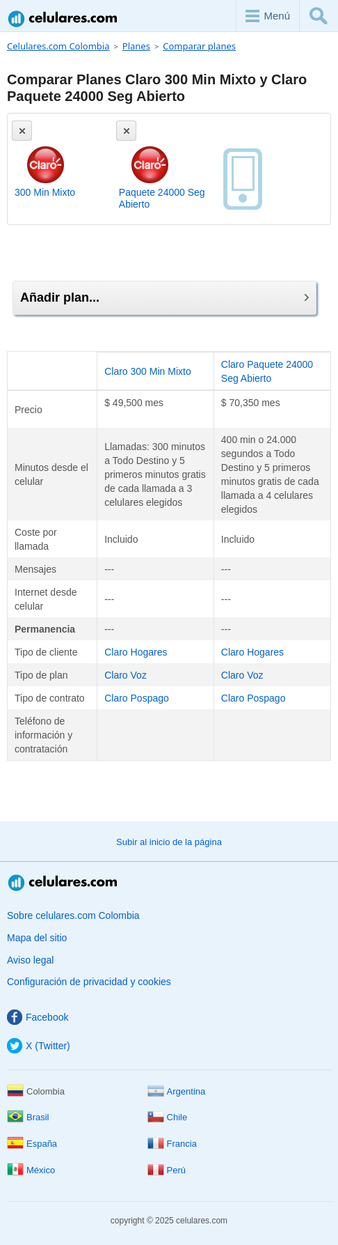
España (32, 1143)
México (31, 1170)
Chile (167, 1117)
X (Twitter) (38, 1045)
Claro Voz (125, 675)
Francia (172, 1143)
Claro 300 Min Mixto (147, 371)
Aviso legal (30, 960)
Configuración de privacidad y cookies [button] (89, 981)
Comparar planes (199, 46)
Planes (136, 46)
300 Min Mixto (45, 192)
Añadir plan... (164, 297)
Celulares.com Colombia (63, 18)
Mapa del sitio (37, 937)
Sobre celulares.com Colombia (73, 915)
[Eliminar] (22, 131)
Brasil (28, 1117)
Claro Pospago (136, 698)
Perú (166, 1170)
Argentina (176, 1091)
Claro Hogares (135, 652)
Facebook (37, 1017)
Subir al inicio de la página (169, 842)
